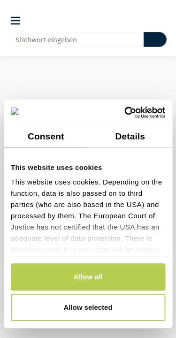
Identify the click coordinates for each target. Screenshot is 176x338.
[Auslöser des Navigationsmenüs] (15, 20)
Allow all (88, 277)
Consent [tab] (46, 136)
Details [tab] (130, 136)
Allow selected (87, 307)
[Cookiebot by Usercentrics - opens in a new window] (125, 113)
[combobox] (73, 39)
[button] (143, 20)
